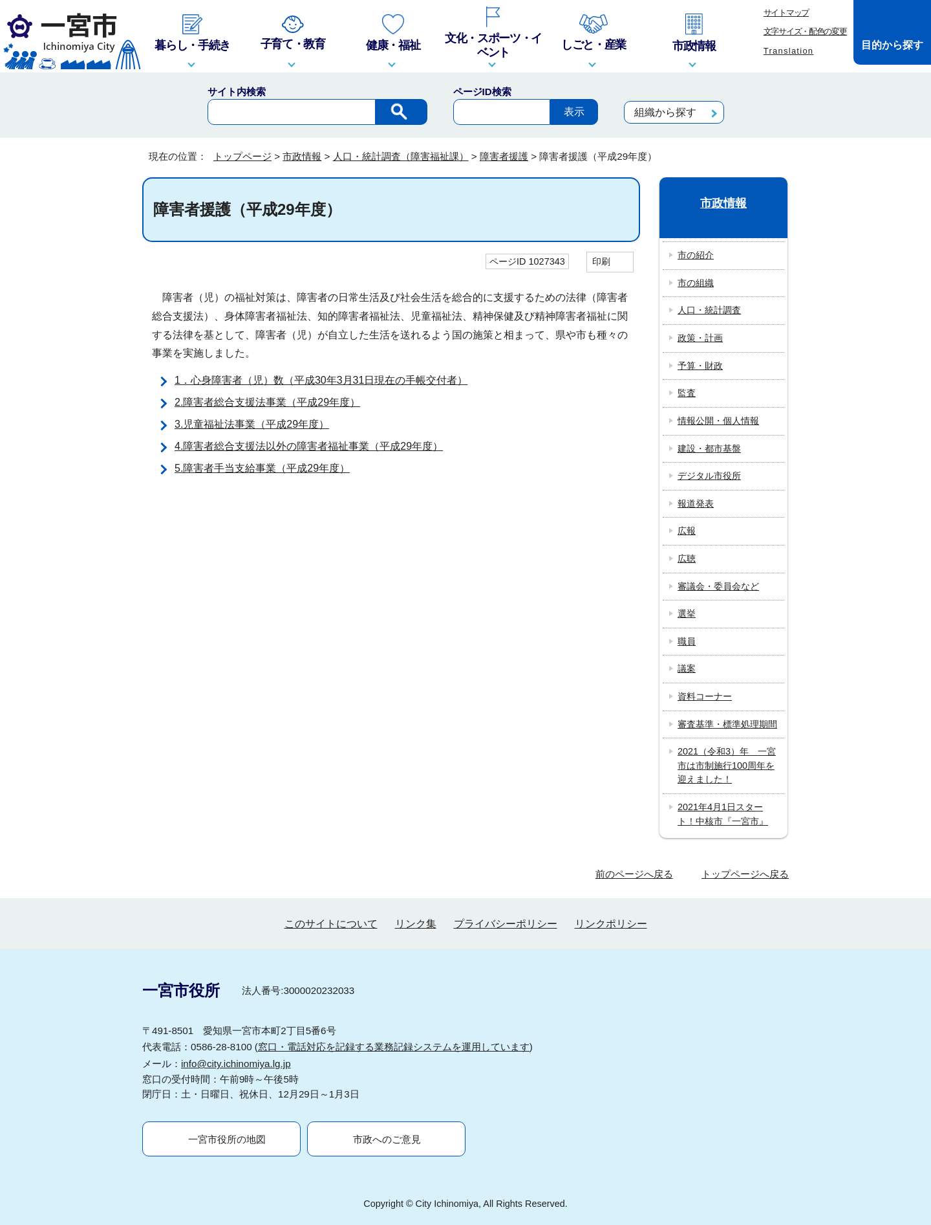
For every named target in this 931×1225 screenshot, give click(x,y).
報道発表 (696, 503)
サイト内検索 (237, 91)
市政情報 (302, 156)
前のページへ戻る (634, 873)
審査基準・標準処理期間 (727, 724)
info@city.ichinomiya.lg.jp (236, 1063)
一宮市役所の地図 (227, 1139)
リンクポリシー (611, 923)
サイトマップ (786, 12)
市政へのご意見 (387, 1139)
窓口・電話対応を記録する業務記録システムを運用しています (394, 1046)
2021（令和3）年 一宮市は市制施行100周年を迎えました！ (727, 765)
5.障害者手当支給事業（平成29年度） (262, 468)
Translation (789, 51)
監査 (687, 393)
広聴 (687, 558)
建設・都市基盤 (709, 448)
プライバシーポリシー (505, 923)
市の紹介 (696, 255)
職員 (687, 641)
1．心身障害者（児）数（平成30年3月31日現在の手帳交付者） (321, 380)
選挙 (687, 613)
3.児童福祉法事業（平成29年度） (252, 424)
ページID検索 (482, 91)
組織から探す (665, 112)
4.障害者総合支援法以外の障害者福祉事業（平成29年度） (309, 446)
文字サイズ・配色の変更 (805, 31)
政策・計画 (700, 338)
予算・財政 (700, 365)
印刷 (601, 261)
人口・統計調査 (709, 310)
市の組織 (696, 283)
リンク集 (415, 923)
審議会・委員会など (718, 586)
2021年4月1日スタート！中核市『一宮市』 (723, 814)
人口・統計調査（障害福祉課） (401, 156)
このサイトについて (331, 923)
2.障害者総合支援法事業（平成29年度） (267, 402)
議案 (687, 668)
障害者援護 (504, 156)
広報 (687, 530)
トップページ (242, 156)
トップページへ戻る (745, 873)
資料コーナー (705, 696)
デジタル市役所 (709, 475)
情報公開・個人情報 (718, 420)
